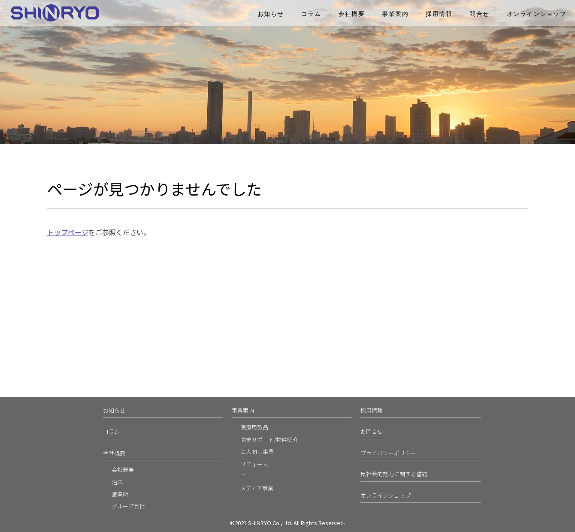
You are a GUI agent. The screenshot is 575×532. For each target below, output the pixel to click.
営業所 (120, 494)
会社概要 (351, 14)
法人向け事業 (257, 451)
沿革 (117, 482)
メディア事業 (256, 488)
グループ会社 (128, 506)
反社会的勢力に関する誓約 (393, 474)
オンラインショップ (537, 14)
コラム (311, 14)
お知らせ (270, 14)
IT (242, 476)
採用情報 (439, 14)
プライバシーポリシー (388, 453)
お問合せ (371, 431)
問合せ (479, 14)
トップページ (67, 232)
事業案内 (395, 14)
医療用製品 (254, 427)
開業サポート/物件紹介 (269, 439)
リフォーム (254, 464)
